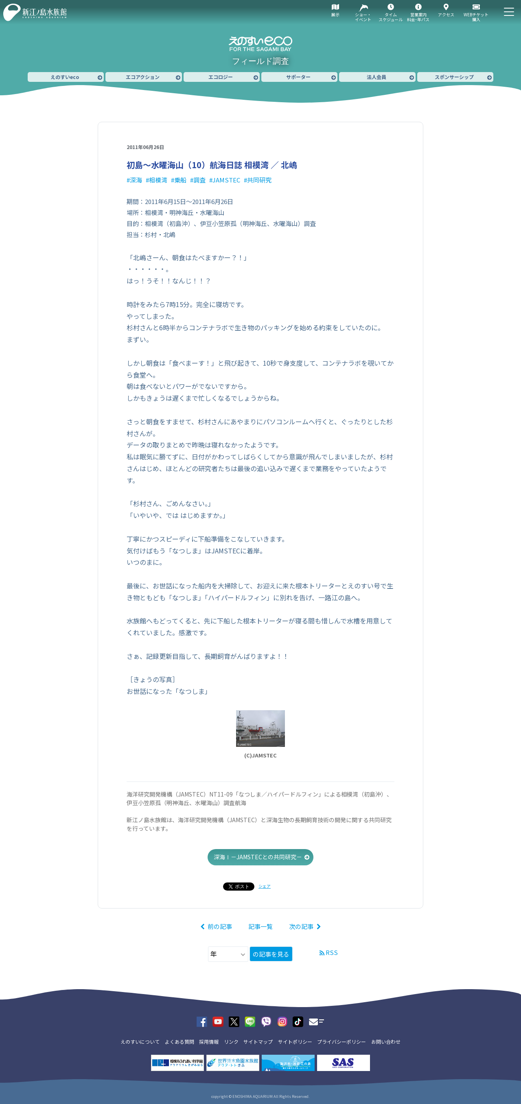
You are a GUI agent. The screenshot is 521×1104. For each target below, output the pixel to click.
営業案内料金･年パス (418, 16)
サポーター (298, 76)
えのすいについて (140, 1041)
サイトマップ (258, 1041)
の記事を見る (271, 954)
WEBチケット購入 (476, 16)
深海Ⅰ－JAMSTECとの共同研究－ (258, 857)
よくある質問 (179, 1041)
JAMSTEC (226, 180)
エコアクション (143, 76)
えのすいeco (64, 76)
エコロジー (220, 76)
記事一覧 (260, 926)
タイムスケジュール (391, 16)
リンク (231, 1041)
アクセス (446, 14)
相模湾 (158, 180)
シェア (264, 886)
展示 (335, 14)
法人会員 (376, 76)
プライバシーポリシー (341, 1041)
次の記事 (301, 926)
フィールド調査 (260, 61)
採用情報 (209, 1041)
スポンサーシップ (454, 76)
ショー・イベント (363, 16)
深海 (136, 180)
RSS (332, 952)
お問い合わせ (386, 1041)
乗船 (180, 180)
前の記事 (220, 926)
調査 (199, 180)
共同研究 (259, 180)
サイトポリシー (295, 1041)
